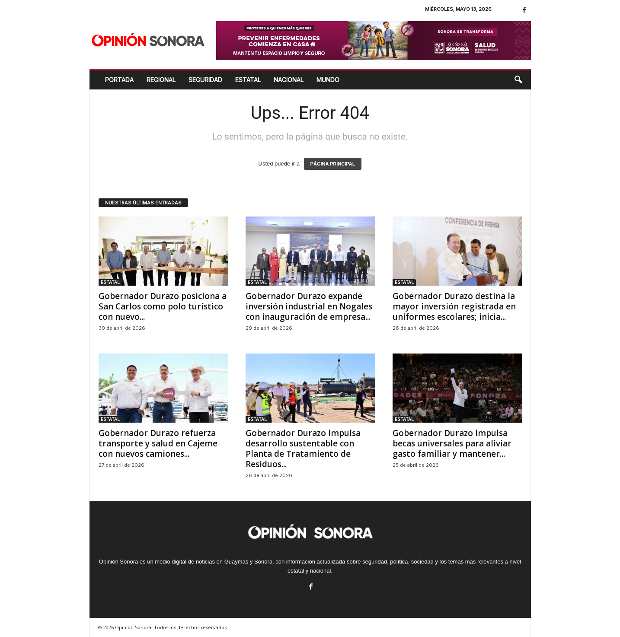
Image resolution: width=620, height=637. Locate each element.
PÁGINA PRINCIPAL (332, 163)
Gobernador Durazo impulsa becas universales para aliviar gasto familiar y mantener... (452, 443)
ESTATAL (248, 79)
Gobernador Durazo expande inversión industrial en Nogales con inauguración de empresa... (309, 306)
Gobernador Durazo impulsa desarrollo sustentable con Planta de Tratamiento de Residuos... (303, 448)
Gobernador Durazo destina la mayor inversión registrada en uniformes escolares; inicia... (454, 306)
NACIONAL (289, 79)
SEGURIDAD (205, 79)
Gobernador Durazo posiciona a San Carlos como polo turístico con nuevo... (163, 306)
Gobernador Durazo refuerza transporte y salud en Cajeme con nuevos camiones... (158, 443)
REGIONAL (161, 79)
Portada (119, 79)
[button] (517, 79)
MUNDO (327, 79)
